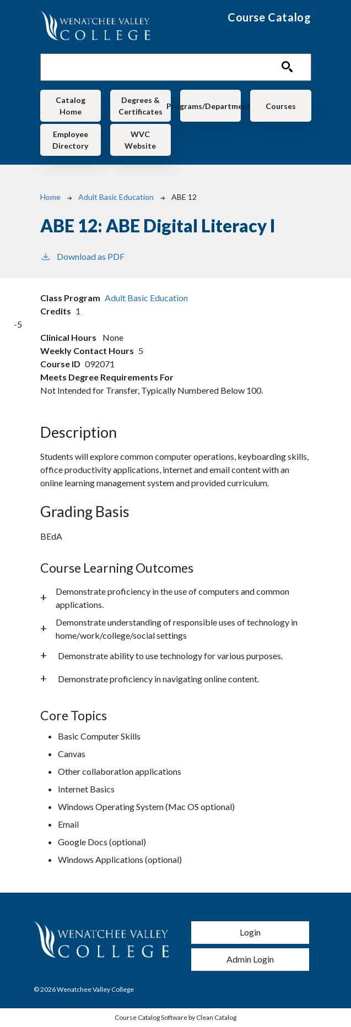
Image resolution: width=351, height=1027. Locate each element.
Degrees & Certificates (140, 105)
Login (250, 932)
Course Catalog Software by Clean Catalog (175, 1017)
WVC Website (140, 139)
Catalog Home (70, 105)
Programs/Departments (210, 106)
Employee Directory (70, 139)
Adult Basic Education (116, 197)
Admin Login (250, 959)
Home (50, 197)
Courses (281, 106)
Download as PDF (82, 256)
